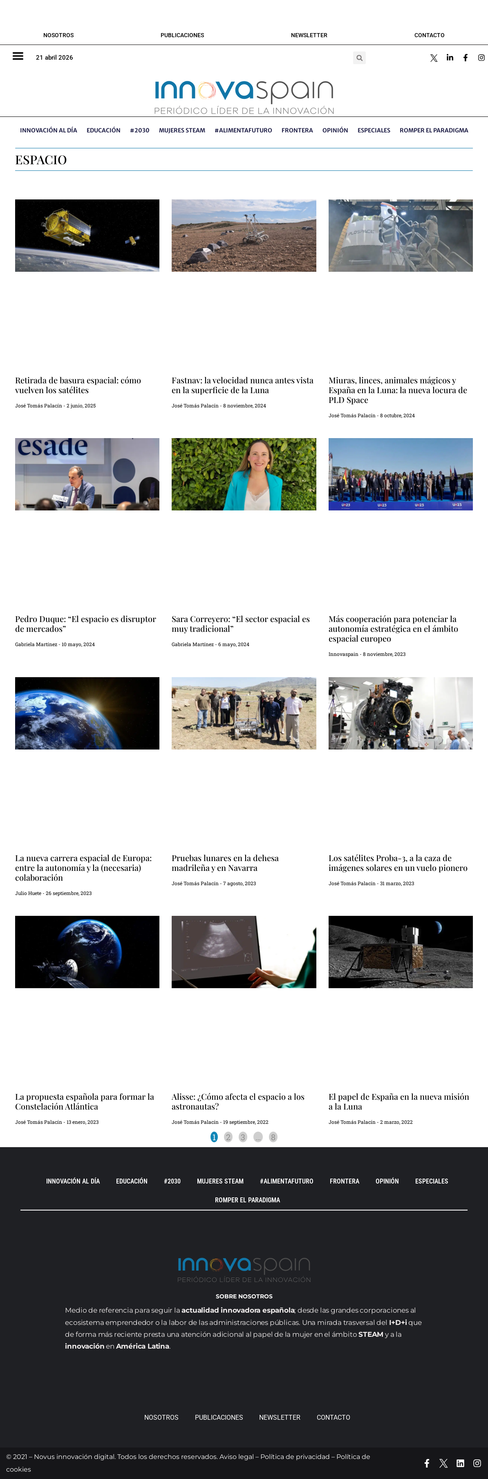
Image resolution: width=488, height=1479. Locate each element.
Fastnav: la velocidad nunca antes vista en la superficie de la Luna (242, 384)
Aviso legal (236, 1457)
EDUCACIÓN (104, 130)
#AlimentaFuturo (243, 130)
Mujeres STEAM (182, 130)
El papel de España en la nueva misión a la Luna (399, 1101)
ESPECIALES (374, 130)
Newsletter (309, 35)
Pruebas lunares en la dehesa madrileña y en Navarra (225, 862)
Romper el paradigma (434, 130)
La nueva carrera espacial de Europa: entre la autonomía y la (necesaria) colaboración (83, 867)
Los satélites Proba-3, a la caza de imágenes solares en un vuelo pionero (398, 862)
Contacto (429, 35)
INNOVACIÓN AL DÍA (48, 130)
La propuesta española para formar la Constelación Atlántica (84, 1101)
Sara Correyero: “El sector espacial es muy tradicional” (241, 623)
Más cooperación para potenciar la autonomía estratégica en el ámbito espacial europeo (393, 628)
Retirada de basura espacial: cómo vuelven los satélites (78, 384)
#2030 (140, 130)
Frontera (297, 130)
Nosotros (58, 35)
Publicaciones (182, 35)
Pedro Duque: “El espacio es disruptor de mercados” (85, 623)
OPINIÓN (335, 130)
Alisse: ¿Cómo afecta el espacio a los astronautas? (238, 1101)
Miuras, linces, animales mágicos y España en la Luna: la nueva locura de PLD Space (398, 389)
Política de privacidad (295, 1457)
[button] (359, 57)
